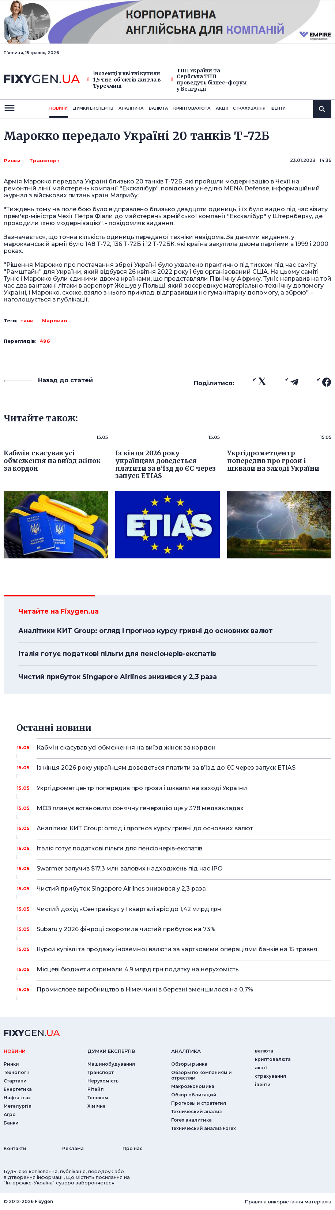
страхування (249, 108)
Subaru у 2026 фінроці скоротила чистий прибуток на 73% (174, 932)
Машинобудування (111, 1064)
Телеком (97, 1097)
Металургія (17, 1106)
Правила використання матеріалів (288, 1202)
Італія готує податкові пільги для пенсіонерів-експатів (117, 654)
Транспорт (44, 160)
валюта (158, 108)
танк (26, 320)
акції (222, 108)
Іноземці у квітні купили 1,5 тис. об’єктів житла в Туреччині (124, 80)
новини (58, 108)
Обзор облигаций (194, 1094)
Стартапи (15, 1081)
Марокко (54, 320)
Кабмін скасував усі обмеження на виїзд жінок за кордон (174, 750)
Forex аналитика (191, 1120)
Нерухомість (102, 1081)
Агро (10, 1114)
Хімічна (96, 1106)
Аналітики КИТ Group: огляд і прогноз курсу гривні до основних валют (145, 631)
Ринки (12, 160)
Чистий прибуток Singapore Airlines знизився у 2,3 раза (117, 677)
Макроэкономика (192, 1086)
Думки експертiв (93, 108)
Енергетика (18, 1089)
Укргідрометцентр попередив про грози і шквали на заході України (174, 791)
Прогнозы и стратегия (198, 1103)
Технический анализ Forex (203, 1128)
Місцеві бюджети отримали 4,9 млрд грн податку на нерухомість (174, 972)
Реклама (73, 1148)
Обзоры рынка (189, 1064)
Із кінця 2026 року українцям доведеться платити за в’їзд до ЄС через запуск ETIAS (174, 770)
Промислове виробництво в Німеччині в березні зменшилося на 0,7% (174, 992)
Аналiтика (131, 108)
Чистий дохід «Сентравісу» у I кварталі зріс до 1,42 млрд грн (174, 912)
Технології (17, 1072)
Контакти (15, 1148)
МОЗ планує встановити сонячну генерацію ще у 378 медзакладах (174, 811)
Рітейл (95, 1089)
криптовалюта (192, 108)
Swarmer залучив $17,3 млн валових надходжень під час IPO (174, 871)
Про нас (133, 1148)
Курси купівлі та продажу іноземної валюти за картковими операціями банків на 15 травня (177, 949)
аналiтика (186, 1051)
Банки (11, 1123)
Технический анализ (196, 1111)
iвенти (278, 108)
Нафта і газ (17, 1097)
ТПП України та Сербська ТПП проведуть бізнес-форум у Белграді (209, 80)
